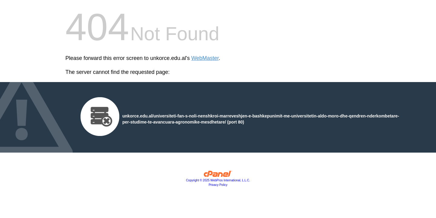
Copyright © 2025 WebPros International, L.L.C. (218, 180)
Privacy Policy (218, 185)
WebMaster (205, 58)
